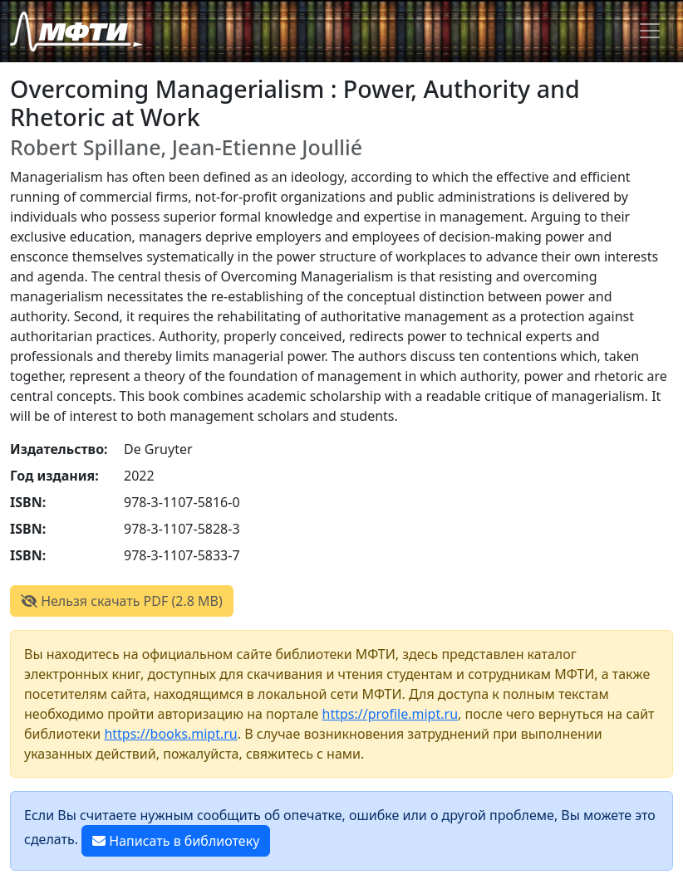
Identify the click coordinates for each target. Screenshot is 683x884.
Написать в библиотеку (175, 841)
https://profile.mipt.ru (390, 714)
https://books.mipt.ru (170, 734)
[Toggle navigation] (649, 30)
